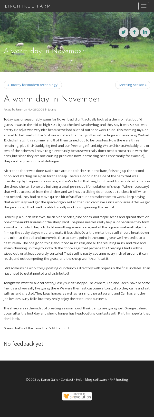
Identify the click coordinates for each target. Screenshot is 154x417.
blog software (96, 380)
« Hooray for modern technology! (32, 85)
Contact (67, 380)
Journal (52, 109)
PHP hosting (119, 380)
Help (79, 380)
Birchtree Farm (28, 6)
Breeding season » (133, 85)
